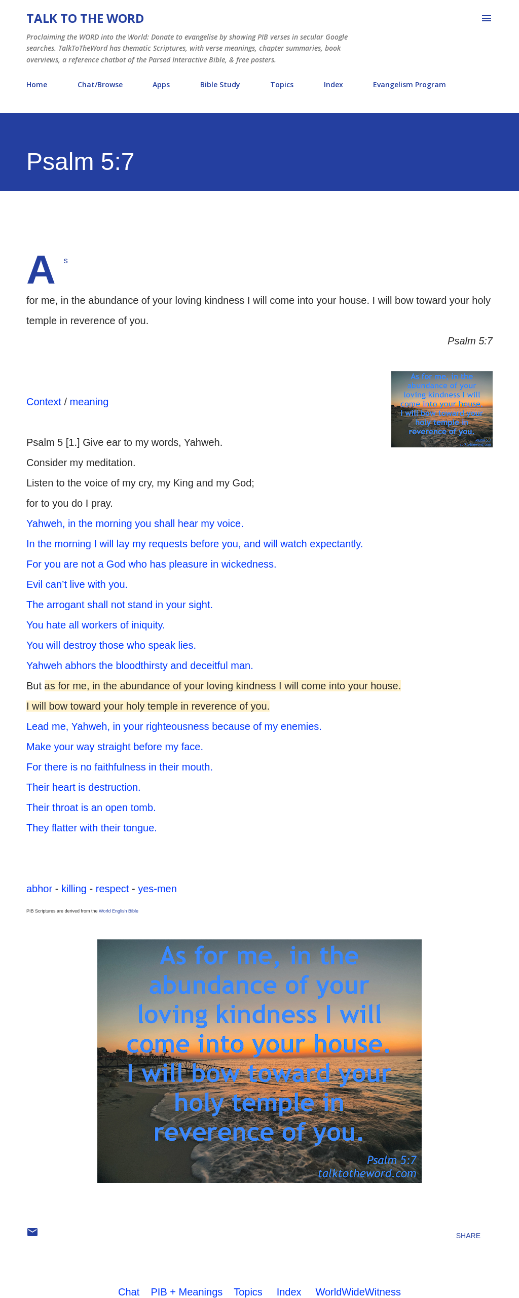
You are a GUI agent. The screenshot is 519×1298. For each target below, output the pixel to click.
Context (43, 401)
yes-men (157, 888)
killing (74, 888)
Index (333, 84)
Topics (281, 84)
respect (112, 888)
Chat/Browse (100, 84)
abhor (39, 888)
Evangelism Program (409, 84)
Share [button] (468, 1236)
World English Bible (118, 911)
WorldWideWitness (358, 1291)
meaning (89, 401)
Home (36, 84)
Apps (161, 84)
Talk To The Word (85, 18)
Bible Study (220, 84)
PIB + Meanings (187, 1291)
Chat (128, 1291)
